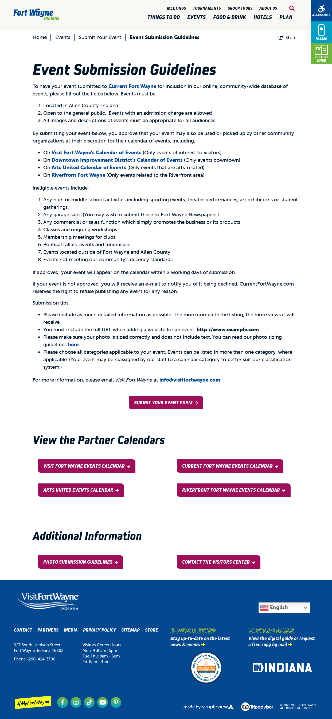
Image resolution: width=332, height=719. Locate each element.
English (274, 607)
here (73, 344)
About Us (269, 8)
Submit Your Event (100, 37)
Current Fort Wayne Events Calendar (227, 466)
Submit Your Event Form (163, 403)
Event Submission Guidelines (165, 37)
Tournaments (207, 8)
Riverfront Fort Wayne (78, 175)
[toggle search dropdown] (292, 8)
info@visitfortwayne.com (189, 379)
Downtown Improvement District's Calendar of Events (117, 160)
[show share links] (287, 37)
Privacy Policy (99, 630)
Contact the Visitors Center (216, 562)
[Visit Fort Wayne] (36, 14)
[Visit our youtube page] (102, 702)
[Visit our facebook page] (62, 702)
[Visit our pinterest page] (116, 702)
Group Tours (241, 8)
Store (151, 630)
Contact (23, 630)
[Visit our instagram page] (76, 702)
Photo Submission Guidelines (77, 562)
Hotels (263, 17)
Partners (47, 630)
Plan (287, 17)
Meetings (177, 8)
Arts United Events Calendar (78, 490)
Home (40, 37)
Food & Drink (230, 17)
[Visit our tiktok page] (89, 702)
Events (197, 17)
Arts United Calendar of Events (89, 167)
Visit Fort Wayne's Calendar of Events (97, 152)
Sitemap (130, 630)
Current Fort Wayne (133, 86)
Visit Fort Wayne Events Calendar (84, 466)
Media (71, 630)
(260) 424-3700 (41, 659)
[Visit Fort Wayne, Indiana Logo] (48, 601)
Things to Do (164, 17)
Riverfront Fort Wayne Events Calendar (231, 490)
